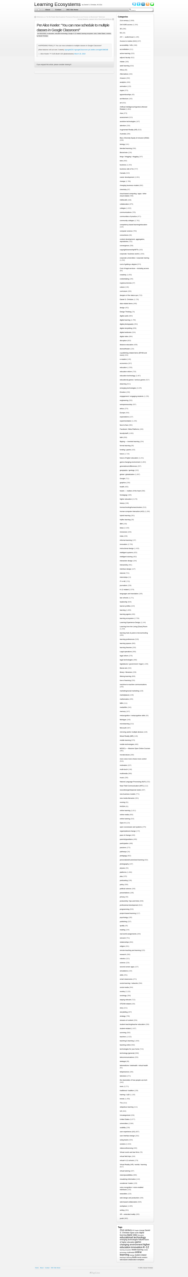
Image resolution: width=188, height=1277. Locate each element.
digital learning (125, 320)
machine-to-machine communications (133, 684)
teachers (123, 1037)
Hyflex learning (125, 520)
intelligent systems (126, 552)
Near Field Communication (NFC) (132, 786)
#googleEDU (69, 50)
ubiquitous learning (126, 1107)
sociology (123, 995)
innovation (123, 544)
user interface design (127, 1136)
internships (124, 577)
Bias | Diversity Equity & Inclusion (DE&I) (134, 138)
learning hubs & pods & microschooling (134, 633)
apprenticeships (125, 94)
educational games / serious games (132, 380)
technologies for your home (129, 1049)
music (122, 778)
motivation (123, 765)
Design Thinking (125, 312)
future (122, 454)
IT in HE (123, 581)
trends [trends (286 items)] (139, 1257)
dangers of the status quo (129, 295)
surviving (123, 1032)
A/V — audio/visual (127, 37)
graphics (123, 483)
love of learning (125, 680)
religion (122, 946)
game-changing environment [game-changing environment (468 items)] (131, 1243)
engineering (124, 400)
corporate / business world (129, 254)
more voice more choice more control (133, 759)
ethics (122, 409)
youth (122, 1218)
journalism (123, 585)
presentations (125, 893)
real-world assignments (128, 934)
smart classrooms (126, 979)
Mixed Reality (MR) (127, 736)
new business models (127, 794)
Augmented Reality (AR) (128, 130)
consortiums (124, 235)
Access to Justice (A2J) (128, 41)
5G (121, 33)
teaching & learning (127, 1041)
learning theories (126, 647)
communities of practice (128, 216)
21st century (124, 20)
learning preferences (127, 639)
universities (124, 1123)
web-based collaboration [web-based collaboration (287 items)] (128, 1260)
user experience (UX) (127, 1132)
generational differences (128, 466)
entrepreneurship (126, 404)
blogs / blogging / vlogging (129, 157)
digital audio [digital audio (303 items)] (134, 1233)
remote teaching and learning (130, 950)
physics (122, 868)
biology (122, 144)
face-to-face (124, 425)
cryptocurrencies (126, 283)
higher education (126, 499)
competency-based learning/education (133, 225)
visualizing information (128, 1179)
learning (123, 610)
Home (37, 1268)
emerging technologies (128, 388)
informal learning (126, 540)
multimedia (124, 773)
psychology (124, 917)
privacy (122, 897)
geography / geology (127, 470)
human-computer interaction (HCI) (132, 511)
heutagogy (123, 495)
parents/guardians (126, 839)
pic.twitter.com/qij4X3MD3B (98, 50)
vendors (108, 33)
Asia (121, 113)
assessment (124, 117)
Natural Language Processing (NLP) (133, 782)
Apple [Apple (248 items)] (137, 1230)
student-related (125, 1028)
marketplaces (124, 695)
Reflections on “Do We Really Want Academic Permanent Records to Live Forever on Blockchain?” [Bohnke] (71, 17)
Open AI (123, 823)
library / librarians (126, 672)
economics (124, 363)
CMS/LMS (123, 200)
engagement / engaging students (131, 396)
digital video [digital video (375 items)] (132, 1235)
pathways (123, 852)
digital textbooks (125, 332)
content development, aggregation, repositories (132, 240)
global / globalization (127, 474)
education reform (126, 371)
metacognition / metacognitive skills (132, 715)
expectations (124, 417)
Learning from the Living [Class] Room (133, 626)
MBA (121, 703)
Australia (123, 134)
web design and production (129, 1198)
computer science (126, 231)
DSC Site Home (72, 10)
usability (123, 1127)
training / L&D (125, 1095)
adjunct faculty (125, 57)
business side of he (127, 169)
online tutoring (125, 819)
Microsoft (123, 728)
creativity (123, 275)
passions (123, 847)
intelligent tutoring (126, 557)
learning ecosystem (87, 33)
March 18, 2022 (79, 54)
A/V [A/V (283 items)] (133, 1230)
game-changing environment (130, 462)
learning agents (125, 614)
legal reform (124, 656)
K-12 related (77, 33)
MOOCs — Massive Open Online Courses (135, 748)
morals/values (125, 755)
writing (122, 1210)
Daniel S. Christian (126, 299)
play (121, 876)
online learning (125, 810)
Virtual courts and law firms (129, 1152)
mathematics (124, 699)
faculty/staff (124, 433)
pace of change (125, 835)
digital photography (127, 324)
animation (123, 86)
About (47, 10)
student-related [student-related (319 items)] (140, 1255)
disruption (123, 340)
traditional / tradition (127, 1090)
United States (101, 33)
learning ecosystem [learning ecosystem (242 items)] (125, 1250)
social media (124, 987)
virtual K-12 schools (127, 1160)
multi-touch (124, 769)
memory (123, 711)
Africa (122, 70)
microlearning (125, 724)
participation (124, 843)
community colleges (127, 220)
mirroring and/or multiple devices (131, 732)
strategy (123, 1016)
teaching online (125, 1045)
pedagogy (123, 856)
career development (127, 177)
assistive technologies (128, 121)
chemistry (123, 189)
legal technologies (126, 660)
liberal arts (123, 668)
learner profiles (125, 606)
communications (126, 212)
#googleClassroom (81, 50)
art (121, 103)
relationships (124, 942)
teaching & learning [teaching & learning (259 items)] (126, 1257)
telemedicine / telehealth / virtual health (134, 1065)
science (122, 963)
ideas (122, 528)
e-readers (123, 359)
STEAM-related (125, 1004)
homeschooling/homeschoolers (131, 507)
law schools (124, 598)
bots (121, 161)
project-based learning (128, 913)
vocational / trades (126, 1183)
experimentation (125, 421)
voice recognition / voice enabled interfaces (131, 1188)
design (122, 308)
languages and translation (129, 594)
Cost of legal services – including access (134, 268)
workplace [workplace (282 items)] (140, 1260)
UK (121, 1111)
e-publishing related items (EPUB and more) (133, 354)
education (51, 33)
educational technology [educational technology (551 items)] (133, 1237)
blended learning (126, 148)
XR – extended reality (127, 1214)
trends (122, 1099)
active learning (125, 53)
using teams (124, 1140)
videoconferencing (126, 1148)
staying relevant (125, 1000)
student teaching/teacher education (132, 1024)
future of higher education (129, 458)
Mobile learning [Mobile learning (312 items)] (137, 1250)
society (122, 991)
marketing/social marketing (129, 691)
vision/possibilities (126, 1175)
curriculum (123, 291)
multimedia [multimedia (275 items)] (130, 1252)
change (122, 181)
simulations (124, 971)
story (121, 1008)
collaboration (124, 204)
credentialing (124, 279)
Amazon (123, 78)
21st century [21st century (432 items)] (126, 1230)
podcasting (124, 880)
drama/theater (125, 349)
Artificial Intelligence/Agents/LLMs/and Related (133, 108)
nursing (122, 802)
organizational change (128, 831)
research (123, 954)
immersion (123, 532)
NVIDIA (122, 806)
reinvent (123, 938)
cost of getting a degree (128, 264)
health (122, 487)
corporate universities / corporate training (134, 258)
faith (121, 437)
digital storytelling (126, 328)
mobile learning (125, 740)
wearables (123, 1194)
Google (70, 33)
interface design (125, 569)
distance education (126, 345)
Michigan (123, 720)
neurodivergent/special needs (130, 790)
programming (124, 909)
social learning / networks (129, 983)
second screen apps (127, 967)
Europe (122, 413)
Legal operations (126, 652)
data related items (126, 303)
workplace (123, 1206)
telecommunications (127, 1057)
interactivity (124, 565)
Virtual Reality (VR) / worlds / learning (133, 1164)
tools (95, 33)
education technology (61, 33)
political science (125, 889)
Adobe (122, 62)
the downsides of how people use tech (133, 1080)
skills (121, 975)
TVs (121, 1103)
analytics (123, 82)
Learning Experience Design (130, 622)
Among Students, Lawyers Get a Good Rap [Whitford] (95, 19)
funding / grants (125, 450)
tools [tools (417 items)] (134, 1257)
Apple (122, 90)
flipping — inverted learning (130, 441)
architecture (124, 99)
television (123, 1076)
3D (121, 29)
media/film (123, 707)
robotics (123, 958)
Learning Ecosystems (57, 4)
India (121, 536)
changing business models (129, 185)
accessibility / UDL (126, 45)
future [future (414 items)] (141, 1239)
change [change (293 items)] (141, 1230)
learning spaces (125, 643)
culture (122, 287)
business (123, 165)
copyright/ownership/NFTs (129, 250)
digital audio (124, 316)
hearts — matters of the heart (130, 491)
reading (122, 930)
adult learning (125, 66)
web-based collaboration (128, 1202)
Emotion (123, 392)
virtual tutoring (125, 1171)
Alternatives (124, 74)
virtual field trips (125, 1156)
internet (122, 573)
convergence (124, 246)
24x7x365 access (126, 25)
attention (123, 125)
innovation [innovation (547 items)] (137, 1247)
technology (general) (127, 1053)
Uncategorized (125, 1115)
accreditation (124, 49)
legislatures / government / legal (131, 664)
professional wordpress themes (94, 1273)
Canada (123, 173)
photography (124, 864)
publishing (123, 921)
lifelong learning (125, 676)
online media (124, 815)
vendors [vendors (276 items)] (144, 1257)
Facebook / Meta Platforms (129, 429)
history (122, 503)
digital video (124, 336)
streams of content (126, 1020)
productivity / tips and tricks (129, 901)
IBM (121, 524)
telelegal (123, 1061)
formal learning (125, 446)
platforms (123, 872)
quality (122, 926)
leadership (123, 602)
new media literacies (127, 798)
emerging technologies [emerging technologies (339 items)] (129, 1240)
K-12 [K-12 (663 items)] (146, 1247)
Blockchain (124, 152)
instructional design (127, 548)
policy (122, 884)
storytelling (124, 1012)
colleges (123, 208)
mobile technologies (127, 744)
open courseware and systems (131, 827)
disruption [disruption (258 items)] (141, 1235)
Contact (58, 10)
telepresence (124, 1072)
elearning (123, 384)
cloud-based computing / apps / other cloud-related (133, 195)
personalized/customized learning (132, 860)
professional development (129, 905)
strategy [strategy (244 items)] (132, 1255)
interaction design (126, 561)
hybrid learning (125, 515)
